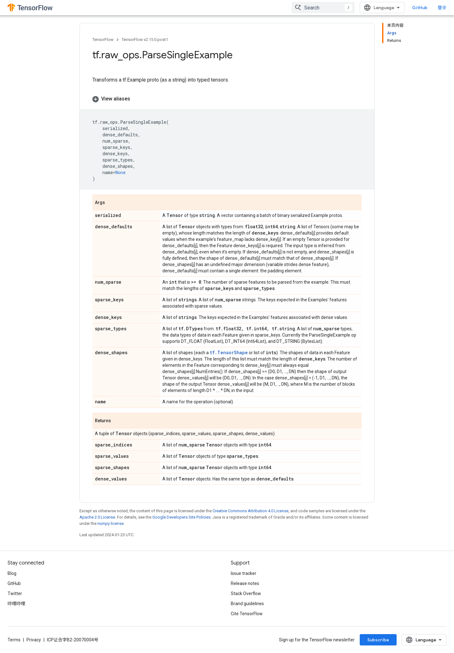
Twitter (15, 593)
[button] (227, 99)
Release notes (245, 583)
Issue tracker (243, 573)
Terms (14, 639)
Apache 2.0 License (97, 517)
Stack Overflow (246, 593)
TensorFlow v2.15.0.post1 (145, 39)
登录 (442, 7)
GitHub (420, 7)
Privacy (33, 639)
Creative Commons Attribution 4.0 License (250, 510)
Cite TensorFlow (247, 613)
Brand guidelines (247, 603)
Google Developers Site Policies (181, 517)
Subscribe (378, 640)
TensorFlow (103, 39)
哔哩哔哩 (16, 603)
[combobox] (323, 7)
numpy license (110, 523)
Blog (12, 573)
